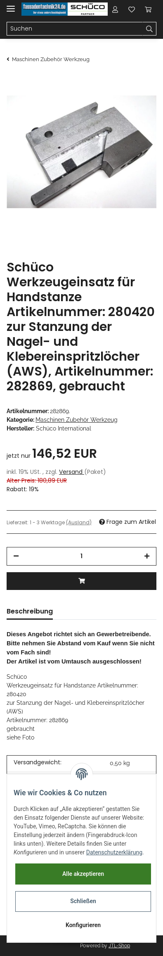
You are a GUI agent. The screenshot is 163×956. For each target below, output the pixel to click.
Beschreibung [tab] (30, 611)
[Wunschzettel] (131, 9)
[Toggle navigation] (11, 5)
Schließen (83, 901)
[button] (115, 9)
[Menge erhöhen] (147, 556)
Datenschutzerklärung (114, 852)
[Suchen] (75, 29)
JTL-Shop (119, 946)
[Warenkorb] (148, 9)
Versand (71, 472)
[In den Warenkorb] (81, 581)
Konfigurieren (83, 925)
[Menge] (81, 556)
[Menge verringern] (16, 556)
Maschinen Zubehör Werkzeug (76, 419)
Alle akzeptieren (83, 873)
